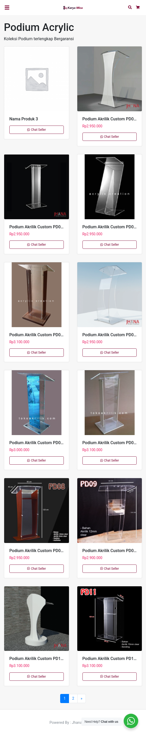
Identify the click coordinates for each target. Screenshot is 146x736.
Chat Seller (36, 130)
